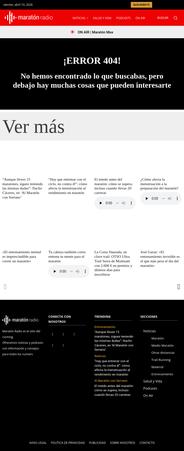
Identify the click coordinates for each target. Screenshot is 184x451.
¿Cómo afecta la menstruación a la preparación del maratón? (158, 183)
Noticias (100, 345)
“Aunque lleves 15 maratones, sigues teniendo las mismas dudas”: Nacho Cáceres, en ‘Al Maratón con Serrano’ (21, 188)
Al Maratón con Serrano (110, 369)
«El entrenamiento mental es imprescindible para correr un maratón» (22, 251)
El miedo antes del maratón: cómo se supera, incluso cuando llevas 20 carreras (114, 183)
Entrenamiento (104, 320)
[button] (170, 18)
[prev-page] (5, 280)
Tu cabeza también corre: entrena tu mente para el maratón (66, 251)
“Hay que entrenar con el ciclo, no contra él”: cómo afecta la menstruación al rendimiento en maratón (67, 185)
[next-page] (179, 280)
